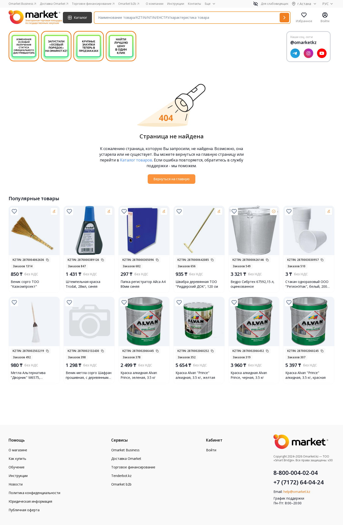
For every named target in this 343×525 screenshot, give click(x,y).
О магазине (18, 450)
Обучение (17, 467)
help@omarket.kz (296, 491)
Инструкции (175, 4)
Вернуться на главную (171, 179)
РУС (328, 3)
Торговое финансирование (133, 467)
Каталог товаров (136, 160)
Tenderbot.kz (121, 475)
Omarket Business (125, 450)
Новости (16, 484)
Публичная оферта (24, 510)
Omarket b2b (121, 484)
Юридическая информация (30, 501)
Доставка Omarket (126, 458)
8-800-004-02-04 (295, 472)
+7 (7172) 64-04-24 (298, 482)
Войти (211, 450)
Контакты (194, 4)
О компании (154, 4)
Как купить (17, 458)
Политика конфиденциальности (34, 493)
